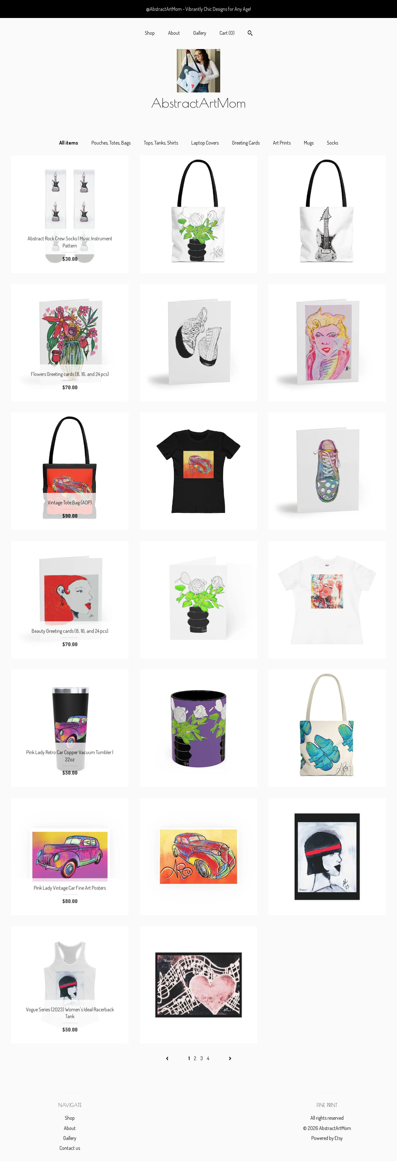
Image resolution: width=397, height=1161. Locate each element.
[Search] (250, 33)
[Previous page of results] (168, 1058)
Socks (332, 143)
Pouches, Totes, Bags (111, 143)
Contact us (70, 1148)
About (174, 33)
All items (68, 143)
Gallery (199, 33)
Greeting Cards (246, 143)
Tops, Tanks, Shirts (161, 143)
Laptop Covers (205, 143)
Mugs (309, 143)
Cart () (227, 33)
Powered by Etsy (327, 1138)
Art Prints (282, 143)
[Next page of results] (230, 1058)
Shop (150, 33)
